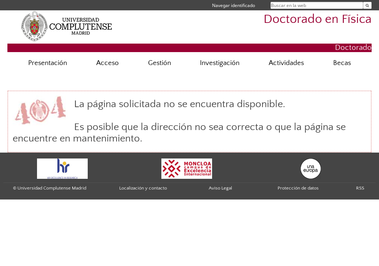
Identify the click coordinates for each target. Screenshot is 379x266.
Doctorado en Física (318, 19)
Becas (342, 63)
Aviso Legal (220, 188)
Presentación (47, 63)
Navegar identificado (233, 5)
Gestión (159, 63)
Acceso (107, 63)
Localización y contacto (143, 188)
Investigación (219, 63)
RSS (360, 188)
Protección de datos (298, 188)
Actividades (286, 63)
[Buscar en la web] (367, 5)
